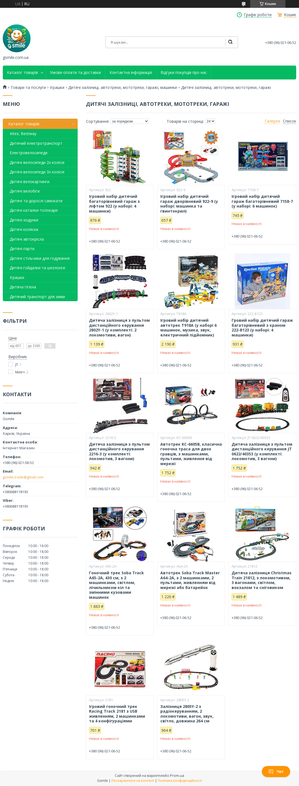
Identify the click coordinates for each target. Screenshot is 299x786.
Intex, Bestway (23, 133)
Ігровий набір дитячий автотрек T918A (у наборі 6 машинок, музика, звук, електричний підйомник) (188, 327)
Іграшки (57, 87)
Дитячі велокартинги (29, 181)
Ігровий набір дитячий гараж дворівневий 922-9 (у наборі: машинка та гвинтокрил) (189, 203)
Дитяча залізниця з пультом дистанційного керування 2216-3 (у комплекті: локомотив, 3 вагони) (119, 451)
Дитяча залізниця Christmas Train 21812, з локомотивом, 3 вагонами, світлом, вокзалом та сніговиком (262, 580)
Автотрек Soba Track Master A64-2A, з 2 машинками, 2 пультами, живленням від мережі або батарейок (190, 580)
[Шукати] (230, 42)
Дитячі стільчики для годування (40, 258)
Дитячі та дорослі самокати (36, 200)
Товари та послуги (28, 87)
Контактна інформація (131, 72)
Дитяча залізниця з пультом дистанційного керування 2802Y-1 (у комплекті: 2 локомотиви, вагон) (119, 327)
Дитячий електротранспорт (36, 143)
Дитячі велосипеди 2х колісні (37, 162)
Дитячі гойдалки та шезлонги (37, 267)
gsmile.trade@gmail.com (23, 477)
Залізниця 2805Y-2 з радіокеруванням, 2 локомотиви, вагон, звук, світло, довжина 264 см (187, 713)
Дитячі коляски (24, 229)
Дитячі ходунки (24, 220)
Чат (275, 771)
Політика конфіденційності (180, 780)
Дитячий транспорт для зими (37, 296)
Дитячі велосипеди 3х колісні (37, 171)
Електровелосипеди (28, 152)
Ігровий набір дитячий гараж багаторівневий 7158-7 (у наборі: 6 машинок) (262, 201)
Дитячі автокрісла (27, 239)
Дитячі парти (22, 248)
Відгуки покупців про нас (184, 72)
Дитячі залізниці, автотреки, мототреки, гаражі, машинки (122, 87)
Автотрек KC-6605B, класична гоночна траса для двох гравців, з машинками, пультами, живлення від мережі (191, 454)
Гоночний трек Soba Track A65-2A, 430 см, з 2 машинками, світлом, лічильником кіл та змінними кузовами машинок (116, 585)
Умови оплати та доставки (75, 72)
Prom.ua (177, 775)
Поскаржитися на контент (133, 780)
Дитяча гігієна (23, 287)
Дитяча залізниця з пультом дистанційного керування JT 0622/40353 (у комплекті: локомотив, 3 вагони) (262, 451)
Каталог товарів (22, 72)
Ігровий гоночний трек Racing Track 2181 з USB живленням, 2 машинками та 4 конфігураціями (117, 713)
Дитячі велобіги (25, 191)
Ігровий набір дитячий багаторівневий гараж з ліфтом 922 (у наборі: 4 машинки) (114, 203)
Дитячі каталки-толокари (34, 210)
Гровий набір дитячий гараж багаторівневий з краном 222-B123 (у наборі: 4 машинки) (262, 327)
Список (289, 121)
